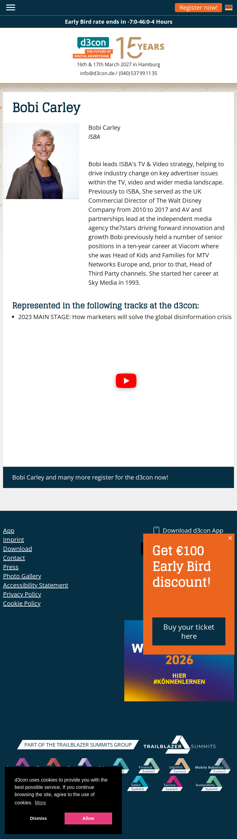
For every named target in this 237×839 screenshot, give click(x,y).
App (8, 530)
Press (11, 567)
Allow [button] (88, 818)
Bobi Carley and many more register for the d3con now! (90, 477)
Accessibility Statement (35, 585)
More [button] (40, 802)
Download (17, 549)
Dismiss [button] (38, 818)
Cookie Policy (22, 603)
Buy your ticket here (188, 631)
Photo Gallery (22, 576)
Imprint (13, 539)
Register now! (198, 7)
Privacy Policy (22, 594)
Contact (14, 558)
